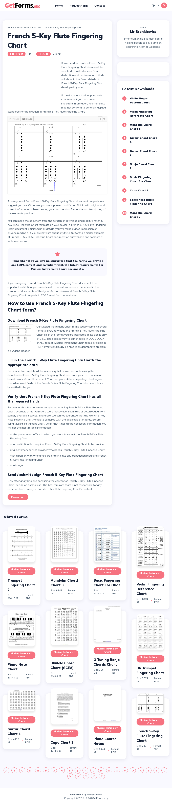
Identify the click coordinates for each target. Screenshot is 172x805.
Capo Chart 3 (139, 190)
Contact (99, 5)
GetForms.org (100, 798)
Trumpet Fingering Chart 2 (21, 585)
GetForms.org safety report (86, 794)
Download (18, 497)
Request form (79, 5)
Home (59, 5)
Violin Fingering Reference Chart (150, 589)
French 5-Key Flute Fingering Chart (150, 736)
